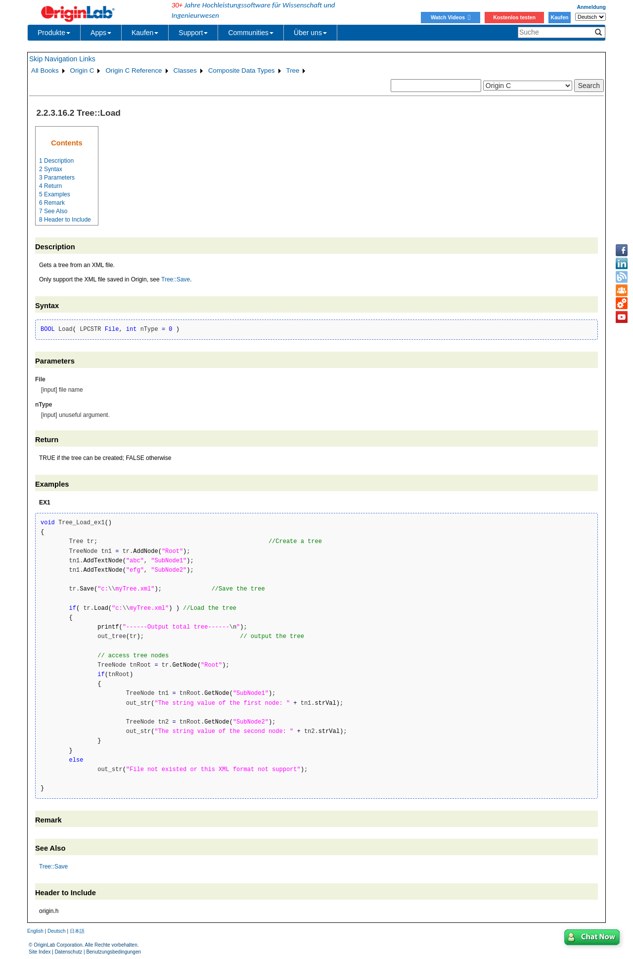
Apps (100, 33)
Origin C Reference (133, 70)
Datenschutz (69, 952)
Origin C (82, 70)
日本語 (77, 931)
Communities (250, 33)
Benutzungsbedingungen (113, 952)
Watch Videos (450, 17)
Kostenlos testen (514, 17)
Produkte (54, 33)
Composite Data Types (241, 70)
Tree (293, 70)
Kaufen (559, 17)
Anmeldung (591, 7)
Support (193, 33)
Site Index (39, 952)
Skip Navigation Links (62, 59)
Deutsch (56, 931)
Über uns (310, 33)
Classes (185, 70)
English (35, 931)
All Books (45, 70)
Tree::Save (175, 279)
